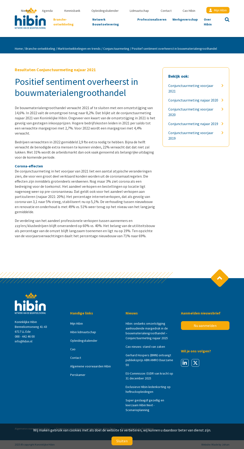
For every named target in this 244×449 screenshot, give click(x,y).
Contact (166, 11)
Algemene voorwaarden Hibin (90, 366)
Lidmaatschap (139, 11)
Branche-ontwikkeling (63, 21)
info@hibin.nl (23, 341)
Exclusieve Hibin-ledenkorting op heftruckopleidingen (148, 389)
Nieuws (26, 11)
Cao (72, 349)
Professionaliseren (151, 19)
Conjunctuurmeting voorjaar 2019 (194, 135)
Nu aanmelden (205, 325)
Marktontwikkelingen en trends (79, 48)
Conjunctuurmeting (116, 48)
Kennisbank (72, 11)
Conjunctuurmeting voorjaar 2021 (194, 88)
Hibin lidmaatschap (83, 332)
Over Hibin (208, 21)
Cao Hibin (189, 11)
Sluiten (122, 441)
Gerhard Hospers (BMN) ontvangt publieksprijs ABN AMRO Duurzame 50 (149, 360)
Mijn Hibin (217, 10)
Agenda (47, 11)
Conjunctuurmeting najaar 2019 (194, 123)
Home (19, 48)
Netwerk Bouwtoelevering (105, 21)
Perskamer (77, 375)
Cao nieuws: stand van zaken (145, 346)
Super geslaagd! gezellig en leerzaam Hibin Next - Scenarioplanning (145, 405)
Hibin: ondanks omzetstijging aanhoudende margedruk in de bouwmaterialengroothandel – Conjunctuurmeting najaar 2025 (147, 330)
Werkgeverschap (185, 19)
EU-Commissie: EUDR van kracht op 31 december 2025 (149, 375)
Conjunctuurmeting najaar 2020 (194, 100)
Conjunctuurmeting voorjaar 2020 (194, 112)
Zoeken (225, 20)
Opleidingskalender (105, 11)
